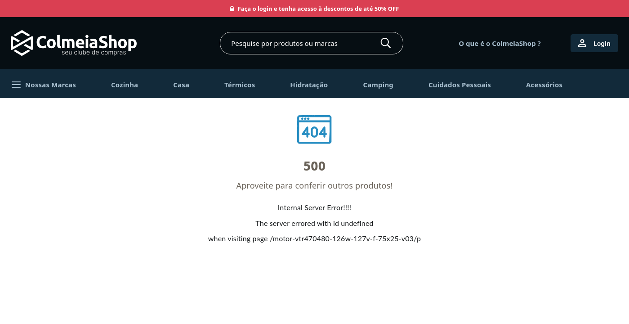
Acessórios (544, 84)
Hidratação (309, 84)
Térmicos (239, 84)
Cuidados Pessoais (459, 84)
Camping (378, 84)
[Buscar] (385, 43)
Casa (181, 84)
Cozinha (124, 84)
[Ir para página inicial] (74, 43)
